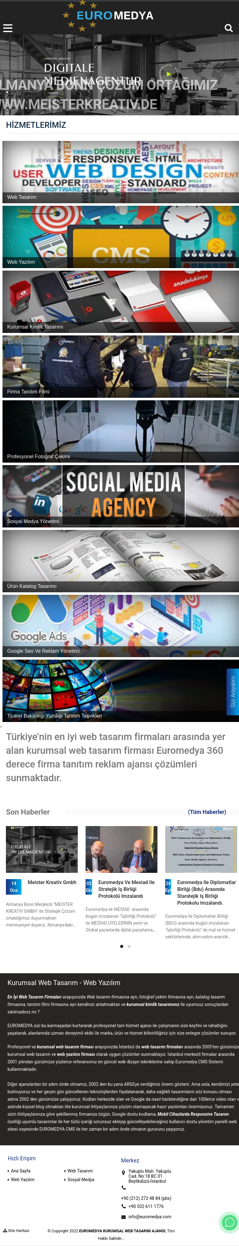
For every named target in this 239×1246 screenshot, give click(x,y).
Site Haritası (16, 1230)
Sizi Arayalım (232, 692)
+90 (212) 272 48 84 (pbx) (146, 1198)
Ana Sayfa (20, 1170)
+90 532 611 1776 (146, 1206)
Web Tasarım (80, 1170)
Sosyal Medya (81, 1179)
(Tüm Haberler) (207, 812)
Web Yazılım (23, 1179)
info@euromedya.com (150, 1216)
